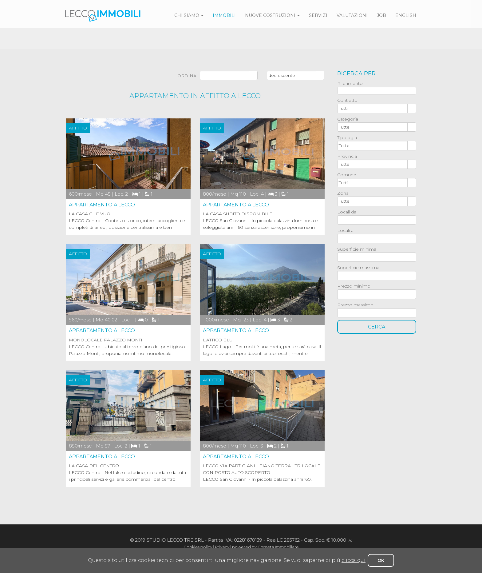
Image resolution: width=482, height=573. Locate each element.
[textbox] (377, 90)
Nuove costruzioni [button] (272, 15)
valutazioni (352, 15)
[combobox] (373, 108)
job (381, 15)
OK (380, 560)
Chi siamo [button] (188, 15)
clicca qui (353, 560)
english (405, 15)
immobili (224, 15)
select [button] (411, 108)
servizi (318, 15)
